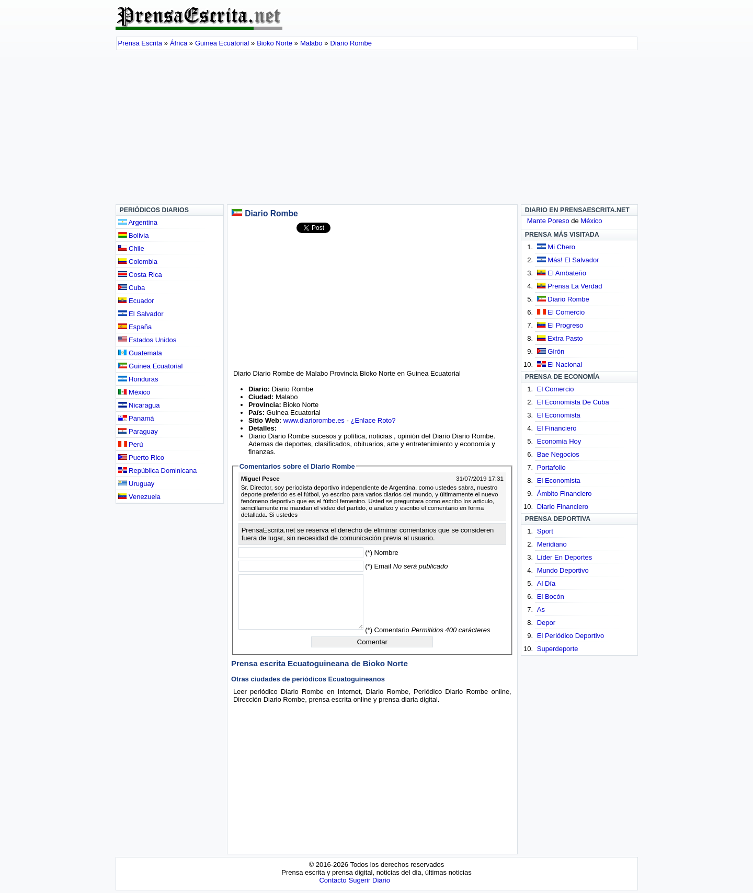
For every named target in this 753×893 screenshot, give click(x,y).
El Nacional (564, 364)
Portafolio (551, 467)
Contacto (332, 880)
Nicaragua (139, 405)
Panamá (136, 418)
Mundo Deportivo (563, 570)
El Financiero (557, 428)
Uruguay (136, 484)
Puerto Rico (141, 457)
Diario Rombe (568, 299)
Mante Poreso (548, 221)
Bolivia (133, 235)
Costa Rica (140, 275)
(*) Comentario (427, 630)
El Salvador (141, 314)
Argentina (138, 222)
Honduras (138, 379)
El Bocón (550, 596)
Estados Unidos (147, 340)
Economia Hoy (559, 441)
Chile (131, 248)
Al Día (546, 583)
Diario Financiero (562, 507)
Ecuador (136, 301)
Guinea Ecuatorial (150, 366)
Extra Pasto (565, 338)
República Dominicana (157, 470)
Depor (546, 623)
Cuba (131, 288)
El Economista (558, 415)
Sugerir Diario (369, 880)
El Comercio (566, 312)
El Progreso (565, 325)
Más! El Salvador (573, 260)
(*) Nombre (381, 552)
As (541, 609)
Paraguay (138, 431)
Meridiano (552, 544)
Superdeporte (557, 649)
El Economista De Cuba (573, 402)
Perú (130, 444)
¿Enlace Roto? (372, 420)
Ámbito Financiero (564, 493)
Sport (545, 531)
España (135, 327)
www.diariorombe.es (314, 420)
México (134, 392)
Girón (555, 351)
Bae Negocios (558, 454)
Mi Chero (561, 247)
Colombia (138, 261)
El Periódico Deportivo (570, 636)
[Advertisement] (377, 128)
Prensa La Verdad (574, 286)
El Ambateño (566, 273)
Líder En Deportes (564, 557)
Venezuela (139, 497)
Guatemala (140, 353)
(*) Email (406, 566)
